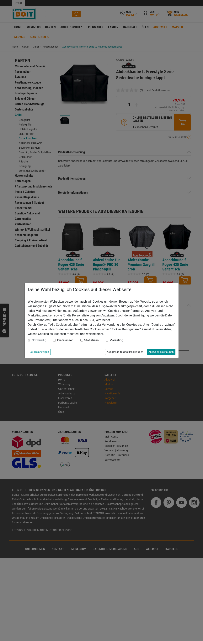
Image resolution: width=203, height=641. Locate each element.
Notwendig (39, 340)
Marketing (116, 340)
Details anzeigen (39, 351)
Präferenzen (65, 340)
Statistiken (91, 340)
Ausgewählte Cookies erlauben (125, 351)
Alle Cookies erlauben (161, 351)
